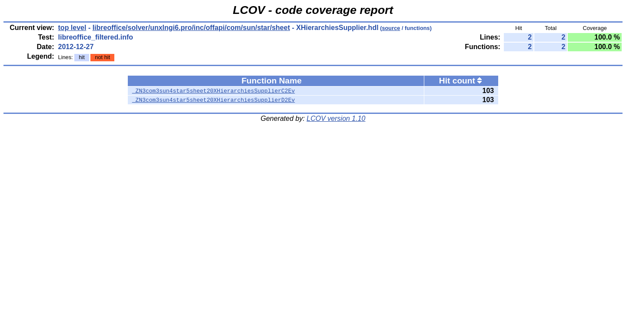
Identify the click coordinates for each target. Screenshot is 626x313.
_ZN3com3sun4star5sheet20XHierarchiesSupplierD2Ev (213, 100)
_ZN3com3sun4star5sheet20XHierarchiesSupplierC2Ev (213, 91)
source (391, 28)
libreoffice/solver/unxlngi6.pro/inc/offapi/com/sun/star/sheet (191, 27)
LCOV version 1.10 (335, 118)
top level (72, 27)
